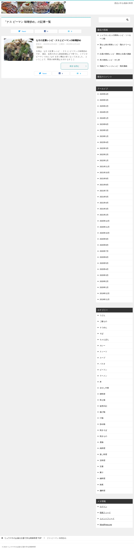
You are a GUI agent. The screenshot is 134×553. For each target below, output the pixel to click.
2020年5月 (104, 263)
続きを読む (78, 66)
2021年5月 (104, 197)
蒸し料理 (103, 454)
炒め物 (39, 47)
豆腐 (101, 466)
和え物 (102, 400)
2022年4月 (104, 142)
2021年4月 (104, 203)
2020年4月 (104, 269)
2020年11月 (105, 227)
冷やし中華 (104, 388)
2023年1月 (104, 136)
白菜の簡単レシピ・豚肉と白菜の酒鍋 (115, 54)
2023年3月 (104, 130)
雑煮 (101, 485)
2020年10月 (105, 233)
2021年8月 (104, 185)
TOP (22, 538)
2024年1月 (104, 118)
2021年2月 (104, 215)
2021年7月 (104, 191)
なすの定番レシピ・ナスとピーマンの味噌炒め (58, 40)
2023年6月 (104, 124)
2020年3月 (104, 275)
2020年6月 (104, 257)
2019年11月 (105, 299)
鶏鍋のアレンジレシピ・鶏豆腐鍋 (113, 66)
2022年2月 (104, 154)
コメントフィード (107, 519)
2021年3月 (104, 209)
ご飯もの (103, 321)
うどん (102, 315)
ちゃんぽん (104, 339)
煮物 (101, 442)
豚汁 (101, 472)
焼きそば (103, 430)
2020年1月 (104, 287)
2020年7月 (104, 251)
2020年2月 (104, 281)
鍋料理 (102, 478)
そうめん (103, 327)
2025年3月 (104, 100)
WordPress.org (106, 525)
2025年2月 (104, 106)
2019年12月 (105, 293)
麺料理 (102, 491)
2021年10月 (105, 172)
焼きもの (103, 436)
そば (101, 333)
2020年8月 (104, 245)
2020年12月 (105, 221)
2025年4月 (104, 94)
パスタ (102, 364)
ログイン (103, 507)
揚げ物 (102, 412)
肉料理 (102, 448)
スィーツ (103, 352)
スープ (102, 358)
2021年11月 (105, 166)
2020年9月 (104, 239)
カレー (102, 346)
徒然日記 (103, 406)
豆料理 (102, 460)
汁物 (101, 418)
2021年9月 (104, 178)
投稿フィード (105, 513)
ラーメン (103, 376)
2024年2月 (104, 112)
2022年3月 (104, 148)
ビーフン (103, 370)
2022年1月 (104, 160)
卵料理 (102, 394)
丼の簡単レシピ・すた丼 (110, 60)
